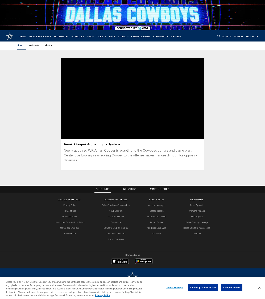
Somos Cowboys (116, 239)
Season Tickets (157, 211)
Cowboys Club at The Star (115, 228)
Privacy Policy (69, 205)
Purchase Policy (69, 216)
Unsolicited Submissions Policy (70, 222)
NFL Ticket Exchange (156, 228)
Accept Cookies (231, 287)
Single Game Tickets (156, 216)
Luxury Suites (156, 222)
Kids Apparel (197, 216)
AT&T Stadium (116, 211)
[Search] (218, 36)
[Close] (259, 288)
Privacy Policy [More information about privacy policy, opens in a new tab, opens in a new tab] (102, 295)
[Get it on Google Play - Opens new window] (143, 263)
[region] (132, 288)
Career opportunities (69, 228)
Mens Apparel (196, 205)
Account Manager (156, 205)
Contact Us (116, 222)
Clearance (196, 233)
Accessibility (70, 233)
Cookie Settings (174, 287)
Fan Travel (156, 233)
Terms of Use (70, 211)
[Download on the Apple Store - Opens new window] (120, 261)
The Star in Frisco (116, 216)
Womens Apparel (197, 211)
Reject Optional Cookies (203, 287)
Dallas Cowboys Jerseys (196, 222)
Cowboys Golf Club (116, 233)
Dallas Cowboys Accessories (196, 228)
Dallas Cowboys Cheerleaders (116, 205)
